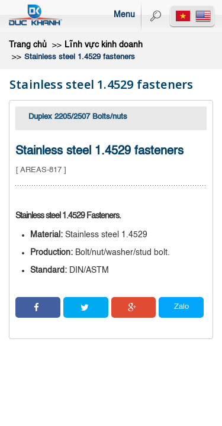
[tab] (111, 118)
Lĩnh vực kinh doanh (104, 45)
